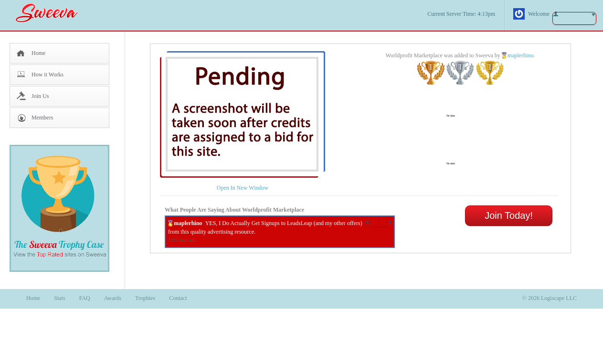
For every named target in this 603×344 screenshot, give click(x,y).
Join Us (40, 96)
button (574, 18)
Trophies (145, 298)
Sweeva (51, 12)
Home (38, 53)
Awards (112, 298)
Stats (59, 298)
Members (42, 117)
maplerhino (521, 55)
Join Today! (509, 215)
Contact (178, 298)
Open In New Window (242, 187)
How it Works (47, 74)
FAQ (84, 298)
